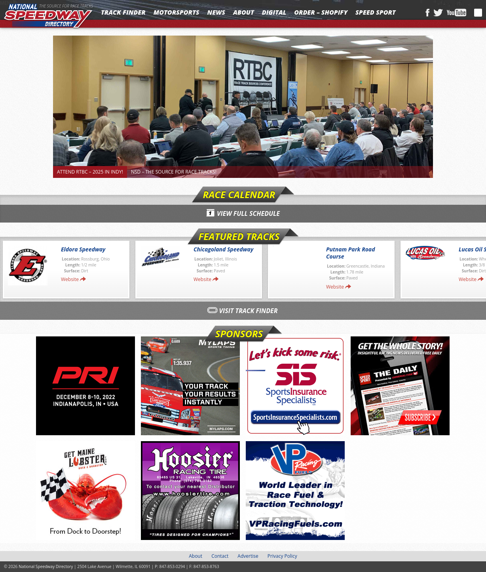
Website (70, 279)
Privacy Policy (282, 556)
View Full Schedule (248, 213)
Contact (219, 556)
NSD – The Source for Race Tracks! (173, 171)
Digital (274, 12)
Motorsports (176, 12)
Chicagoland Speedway (223, 249)
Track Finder (123, 12)
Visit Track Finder (248, 310)
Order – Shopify (320, 12)
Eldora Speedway (83, 249)
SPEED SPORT (375, 12)
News (216, 12)
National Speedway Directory (48, 17)
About (243, 12)
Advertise (247, 556)
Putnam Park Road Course (350, 252)
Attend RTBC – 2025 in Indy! (90, 171)
